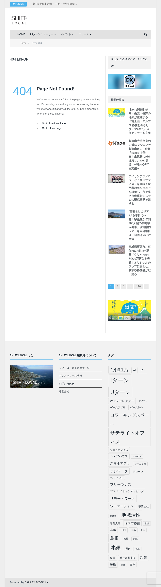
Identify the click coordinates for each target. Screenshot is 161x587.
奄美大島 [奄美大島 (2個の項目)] (115, 523)
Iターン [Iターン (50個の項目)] (120, 380)
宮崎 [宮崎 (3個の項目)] (113, 530)
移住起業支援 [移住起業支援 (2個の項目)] (127, 557)
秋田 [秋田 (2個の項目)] (112, 557)
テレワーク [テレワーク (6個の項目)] (119, 471)
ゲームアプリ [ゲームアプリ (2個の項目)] (117, 407)
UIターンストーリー (41, 34)
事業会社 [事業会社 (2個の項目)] (143, 506)
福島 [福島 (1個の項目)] (137, 548)
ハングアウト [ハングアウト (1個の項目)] (116, 477)
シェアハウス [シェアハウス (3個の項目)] (119, 456)
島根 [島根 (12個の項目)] (114, 538)
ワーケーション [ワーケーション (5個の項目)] (122, 506)
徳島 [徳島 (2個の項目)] (126, 538)
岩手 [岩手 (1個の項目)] (142, 530)
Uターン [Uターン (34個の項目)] (120, 392)
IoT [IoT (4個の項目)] (143, 370)
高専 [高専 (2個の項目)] (132, 564)
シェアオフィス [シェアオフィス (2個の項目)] (119, 449)
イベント (66, 34)
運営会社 (64, 391)
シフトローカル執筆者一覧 (74, 368)
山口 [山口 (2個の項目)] (123, 530)
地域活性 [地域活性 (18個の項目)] (130, 515)
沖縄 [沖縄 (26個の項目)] (115, 547)
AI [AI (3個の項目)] (134, 370)
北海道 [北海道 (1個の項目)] (113, 515)
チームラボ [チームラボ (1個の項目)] (140, 463)
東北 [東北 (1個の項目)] (135, 538)
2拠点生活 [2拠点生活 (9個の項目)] (119, 369)
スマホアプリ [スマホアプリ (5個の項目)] (120, 463)
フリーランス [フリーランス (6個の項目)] (120, 484)
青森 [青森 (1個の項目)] (123, 564)
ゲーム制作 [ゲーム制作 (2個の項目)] (136, 407)
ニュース (84, 34)
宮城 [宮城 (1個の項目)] (147, 523)
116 (138, 286)
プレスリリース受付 (70, 375)
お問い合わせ (66, 383)
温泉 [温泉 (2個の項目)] (128, 548)
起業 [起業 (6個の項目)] (143, 557)
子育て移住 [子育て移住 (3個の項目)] (132, 523)
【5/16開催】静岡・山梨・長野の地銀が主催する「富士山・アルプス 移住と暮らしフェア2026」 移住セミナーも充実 (55, 4)
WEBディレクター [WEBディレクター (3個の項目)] (122, 401)
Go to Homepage (51, 128)
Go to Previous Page (54, 123)
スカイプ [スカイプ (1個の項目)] (137, 456)
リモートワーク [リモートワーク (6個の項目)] (122, 498)
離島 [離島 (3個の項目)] (113, 564)
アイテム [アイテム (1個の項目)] (143, 401)
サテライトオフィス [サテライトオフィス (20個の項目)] (127, 437)
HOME (21, 34)
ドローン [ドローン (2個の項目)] (138, 471)
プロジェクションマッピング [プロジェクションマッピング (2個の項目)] (126, 491)
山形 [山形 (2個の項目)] (133, 530)
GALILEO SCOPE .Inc (37, 582)
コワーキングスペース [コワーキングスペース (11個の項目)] (129, 419)
